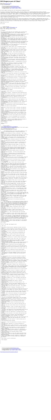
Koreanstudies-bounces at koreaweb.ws (10, 149)
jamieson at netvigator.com (12, 30)
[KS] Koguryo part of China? (15, 7)
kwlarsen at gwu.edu (8, 3)
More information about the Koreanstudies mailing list (9, 419)
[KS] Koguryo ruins (15, 6)
